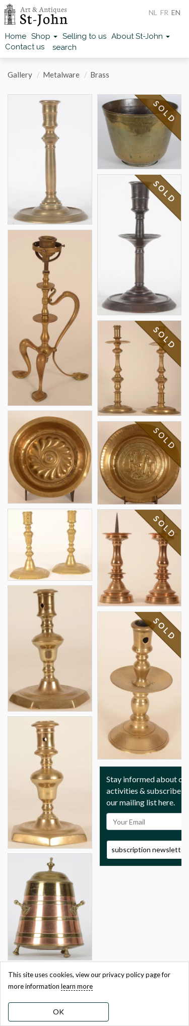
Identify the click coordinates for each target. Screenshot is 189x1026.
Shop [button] (44, 36)
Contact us (24, 46)
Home (15, 36)
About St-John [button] (140, 36)
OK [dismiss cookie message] (58, 1011)
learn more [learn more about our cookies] (77, 986)
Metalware (61, 74)
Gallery (20, 74)
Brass (99, 74)
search (64, 47)
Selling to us (84, 36)
